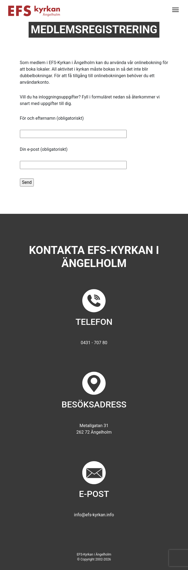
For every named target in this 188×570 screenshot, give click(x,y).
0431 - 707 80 (94, 342)
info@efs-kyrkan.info (94, 514)
